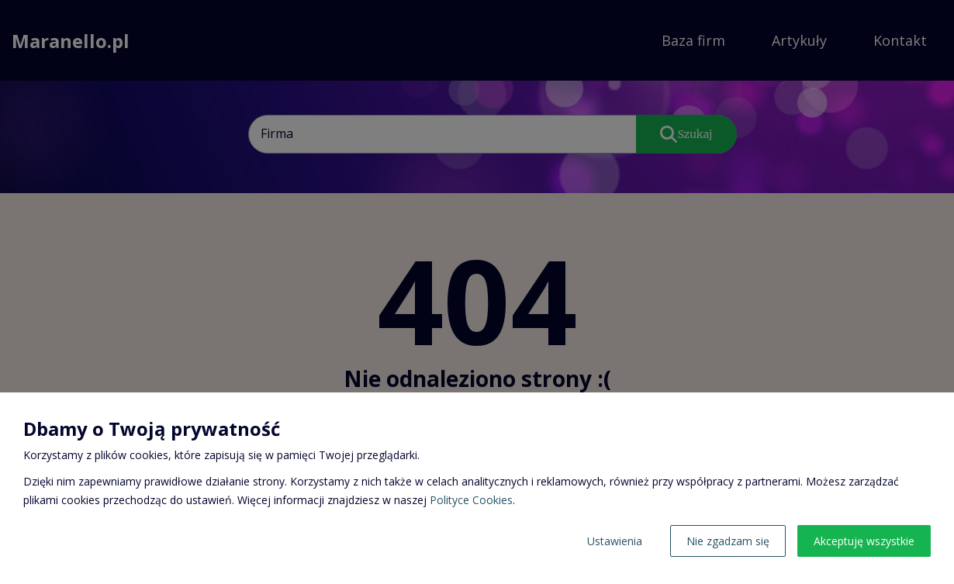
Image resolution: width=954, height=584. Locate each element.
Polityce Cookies (471, 499)
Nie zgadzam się (727, 541)
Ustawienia (614, 541)
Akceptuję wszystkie (864, 541)
